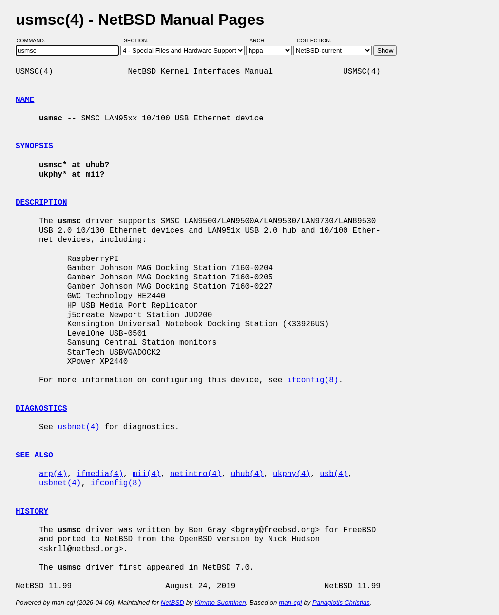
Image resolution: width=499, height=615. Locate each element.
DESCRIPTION (41, 203)
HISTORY (32, 511)
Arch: (262, 40)
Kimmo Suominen (220, 602)
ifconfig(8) (313, 380)
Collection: (314, 40)
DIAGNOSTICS (41, 408)
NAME (25, 100)
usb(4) (334, 474)
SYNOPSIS (34, 146)
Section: (138, 40)
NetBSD (172, 602)
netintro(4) (196, 474)
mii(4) (147, 474)
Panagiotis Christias (341, 602)
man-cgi (290, 602)
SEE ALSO (34, 455)
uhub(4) (247, 474)
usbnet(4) (78, 427)
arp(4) (53, 474)
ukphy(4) (291, 474)
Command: (34, 40)
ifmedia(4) (100, 474)
